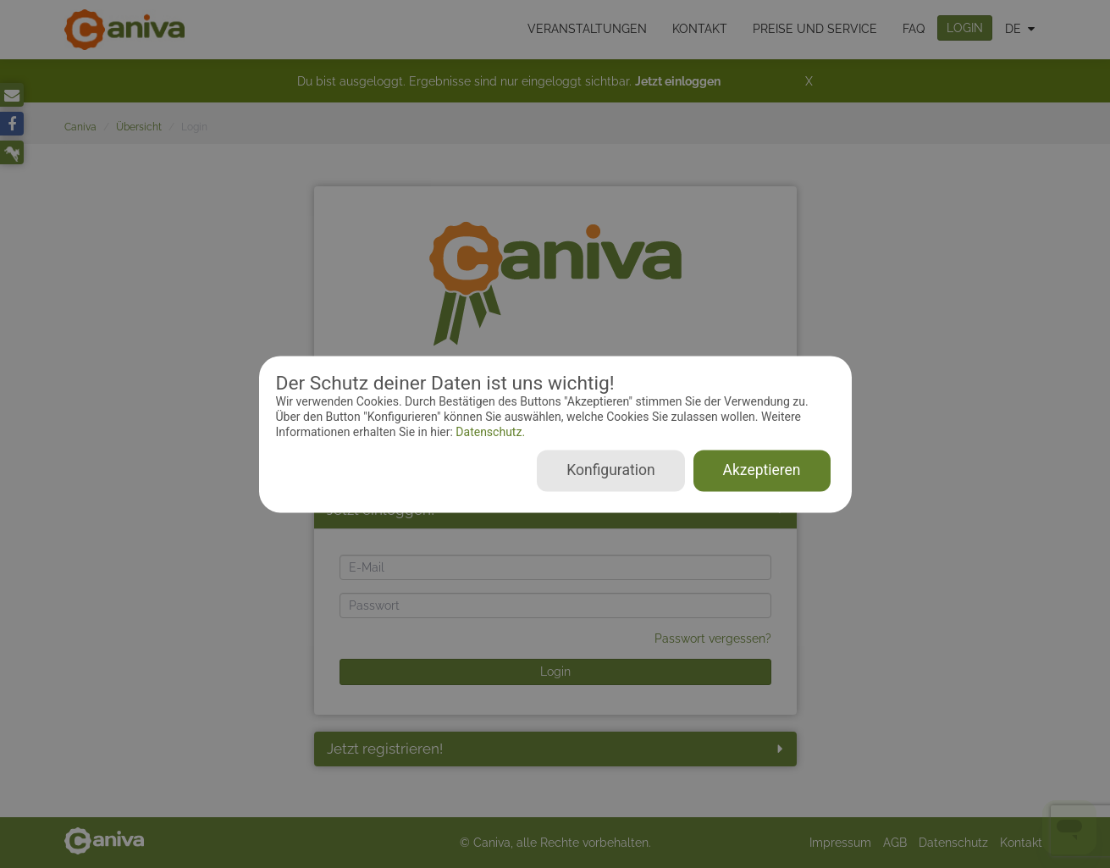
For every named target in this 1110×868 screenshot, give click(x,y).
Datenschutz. (489, 433)
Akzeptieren (762, 470)
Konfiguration (610, 470)
